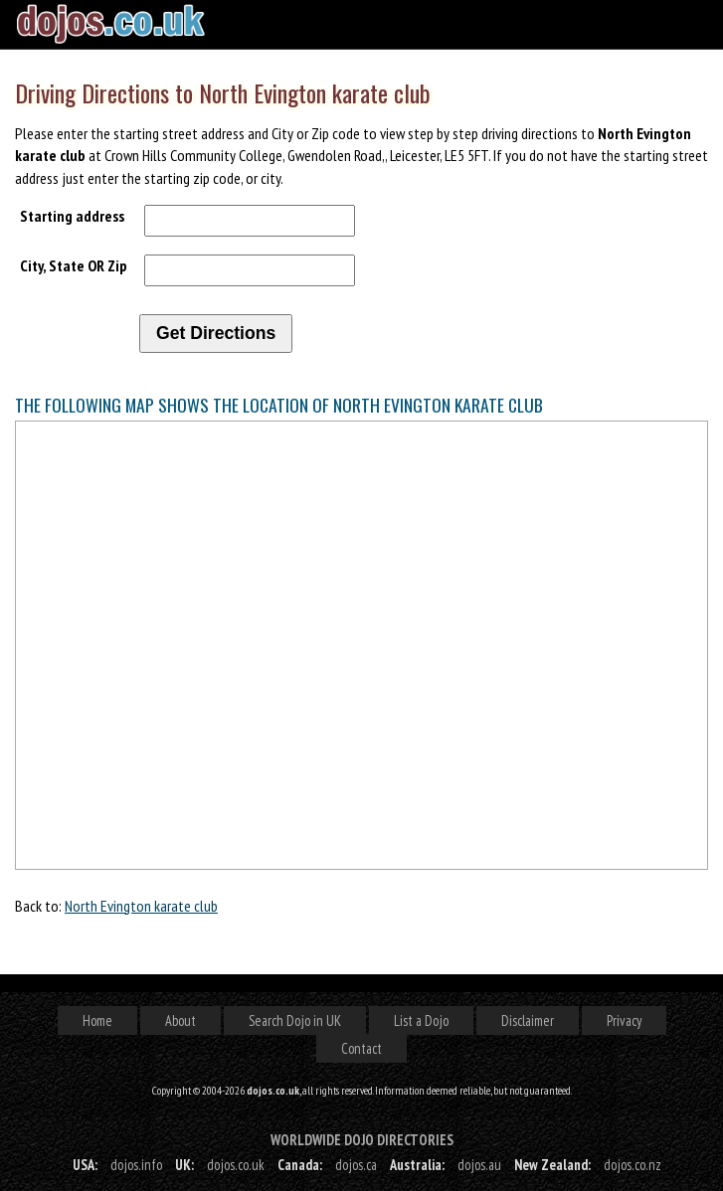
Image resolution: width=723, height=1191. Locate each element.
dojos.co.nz (632, 1164)
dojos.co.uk (236, 1164)
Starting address (72, 216)
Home (97, 1020)
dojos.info (136, 1164)
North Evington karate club (141, 906)
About (180, 1020)
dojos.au (479, 1164)
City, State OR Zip (73, 265)
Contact (361, 1048)
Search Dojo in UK (295, 1020)
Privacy (624, 1020)
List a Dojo (421, 1020)
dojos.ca (356, 1164)
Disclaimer (527, 1020)
